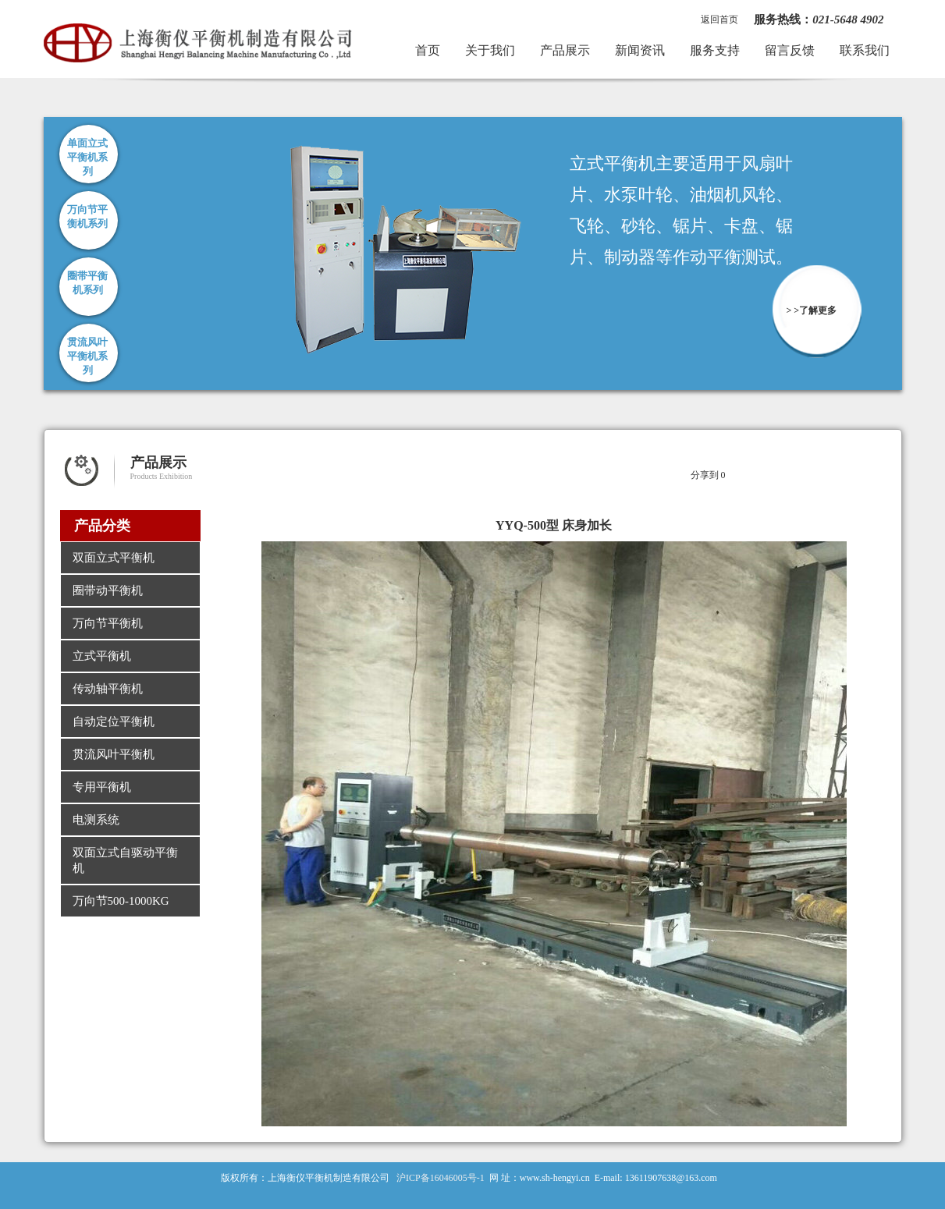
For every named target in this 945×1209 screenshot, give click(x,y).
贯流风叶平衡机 (114, 754)
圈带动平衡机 (108, 590)
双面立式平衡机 (114, 557)
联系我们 (865, 50)
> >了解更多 (812, 310)
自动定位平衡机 (114, 721)
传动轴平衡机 (108, 688)
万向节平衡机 (108, 623)
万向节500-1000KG (121, 901)
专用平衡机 (102, 787)
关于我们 (490, 50)
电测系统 (96, 820)
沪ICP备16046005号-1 (440, 1177)
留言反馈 (790, 50)
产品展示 (565, 50)
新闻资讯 (640, 50)
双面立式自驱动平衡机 (125, 860)
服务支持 (715, 50)
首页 (427, 50)
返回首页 (719, 19)
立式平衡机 (102, 656)
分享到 (705, 475)
